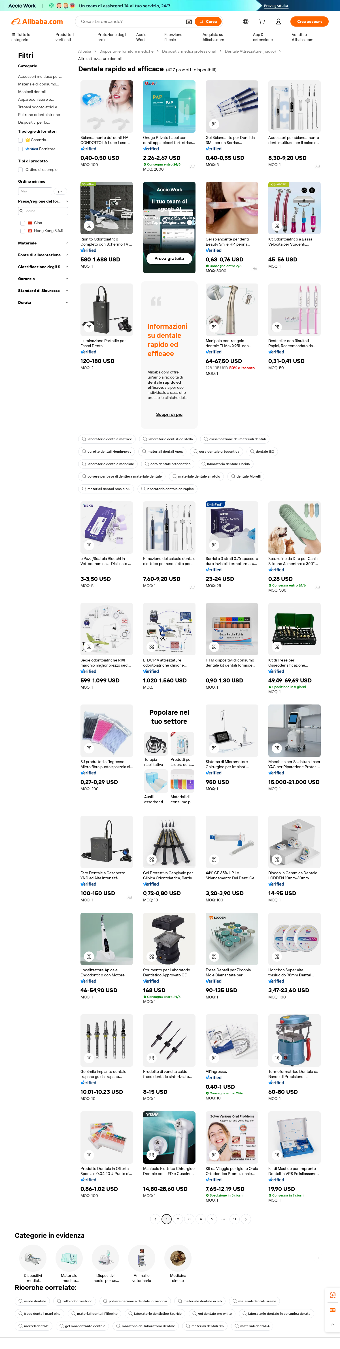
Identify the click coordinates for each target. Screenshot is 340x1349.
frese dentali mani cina (39, 1313)
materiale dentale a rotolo (196, 476)
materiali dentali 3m (205, 1326)
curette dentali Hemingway (106, 451)
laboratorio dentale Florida (225, 464)
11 (234, 1219)
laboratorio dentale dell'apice (167, 489)
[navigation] (43, 635)
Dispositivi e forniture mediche (126, 51)
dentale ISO (262, 451)
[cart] (263, 22)
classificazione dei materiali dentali (235, 439)
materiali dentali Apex (162, 451)
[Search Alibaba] (131, 21)
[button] (189, 21)
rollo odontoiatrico (74, 1301)
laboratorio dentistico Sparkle (155, 1313)
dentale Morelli (246, 476)
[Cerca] (208, 21)
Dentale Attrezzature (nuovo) (250, 51)
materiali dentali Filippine (94, 1313)
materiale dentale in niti (200, 1301)
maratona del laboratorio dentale (145, 1326)
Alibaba (84, 51)
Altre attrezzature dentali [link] (100, 58)
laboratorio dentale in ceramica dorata (277, 1313)
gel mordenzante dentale (82, 1326)
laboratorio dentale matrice (107, 439)
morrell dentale (33, 1326)
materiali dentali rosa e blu (106, 489)
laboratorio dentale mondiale (108, 464)
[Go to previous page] (155, 1219)
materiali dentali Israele (254, 1301)
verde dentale (32, 1301)
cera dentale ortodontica (216, 451)
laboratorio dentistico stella (168, 439)
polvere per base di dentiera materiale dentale (122, 476)
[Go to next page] (246, 1219)
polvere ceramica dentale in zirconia (135, 1301)
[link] (332, 1295)
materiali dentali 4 (252, 1326)
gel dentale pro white (212, 1313)
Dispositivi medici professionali (189, 51)
